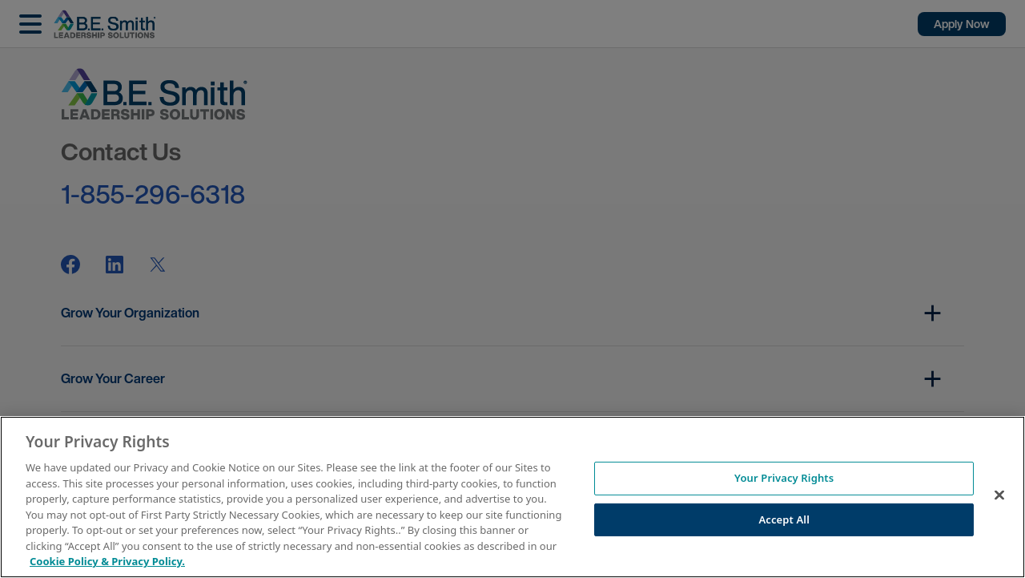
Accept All (784, 519)
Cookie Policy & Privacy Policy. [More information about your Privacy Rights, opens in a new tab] (107, 561)
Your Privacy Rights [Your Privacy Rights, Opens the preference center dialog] (784, 478)
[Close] (999, 495)
